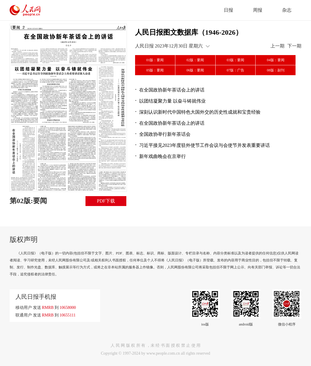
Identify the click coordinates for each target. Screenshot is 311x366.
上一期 (277, 45)
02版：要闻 (195, 60)
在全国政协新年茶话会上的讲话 (172, 89)
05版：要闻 (155, 70)
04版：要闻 (275, 60)
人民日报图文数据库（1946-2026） (188, 32)
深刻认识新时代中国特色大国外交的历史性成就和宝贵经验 (200, 112)
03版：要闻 (235, 60)
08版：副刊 (275, 70)
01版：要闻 (155, 60)
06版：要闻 (195, 70)
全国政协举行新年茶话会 (165, 134)
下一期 (294, 45)
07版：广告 (235, 70)
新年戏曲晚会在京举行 (162, 156)
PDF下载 (106, 200)
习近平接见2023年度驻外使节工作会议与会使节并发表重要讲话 (204, 145)
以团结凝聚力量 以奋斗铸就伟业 (172, 100)
